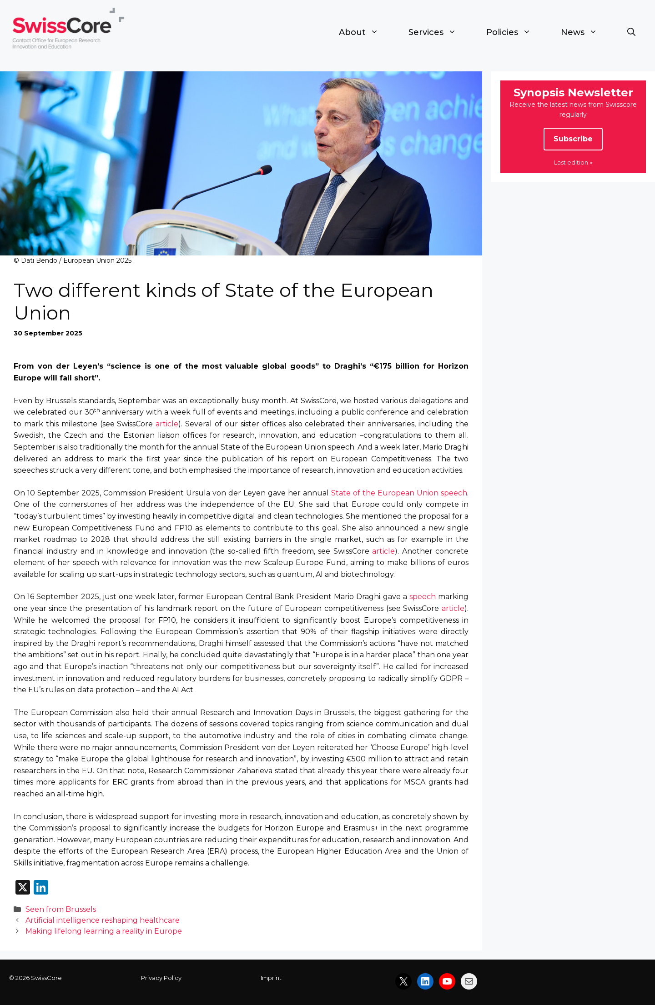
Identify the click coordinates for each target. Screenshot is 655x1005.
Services (439, 32)
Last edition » (573, 162)
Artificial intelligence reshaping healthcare (102, 920)
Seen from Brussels (60, 909)
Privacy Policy (161, 977)
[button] (631, 32)
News (586, 32)
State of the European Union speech (399, 493)
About (366, 32)
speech (422, 596)
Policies (516, 32)
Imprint (271, 977)
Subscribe (573, 139)
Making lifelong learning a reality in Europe (103, 931)
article (167, 424)
